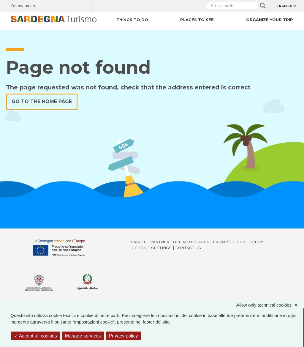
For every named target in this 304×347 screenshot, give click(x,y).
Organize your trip (269, 19)
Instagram (63, 5)
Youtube (84, 5)
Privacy (221, 242)
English (284, 6)
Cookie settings (153, 248)
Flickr (74, 5)
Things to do (132, 19)
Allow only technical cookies (269, 305)
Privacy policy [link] (123, 335)
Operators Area (191, 242)
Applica (263, 5)
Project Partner (150, 242)
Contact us (188, 248)
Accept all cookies (35, 335)
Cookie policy (248, 242)
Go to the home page (42, 101)
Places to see (197, 19)
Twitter (53, 5)
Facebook (43, 5)
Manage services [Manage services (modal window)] (83, 335)
